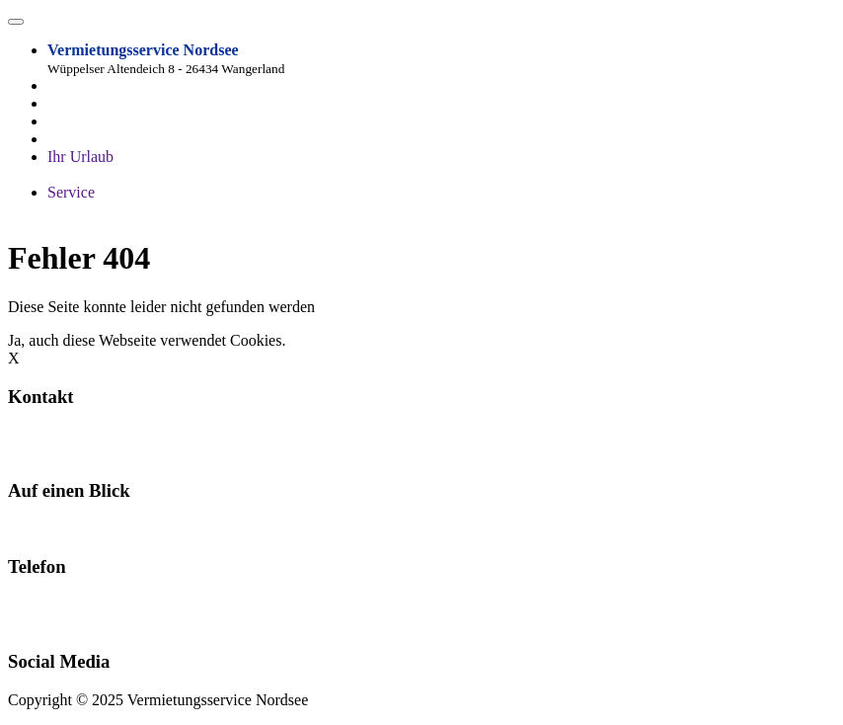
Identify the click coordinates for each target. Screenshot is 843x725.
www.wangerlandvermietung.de (108, 451)
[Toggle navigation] (16, 22)
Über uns (76, 209)
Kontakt (152, 529)
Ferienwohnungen (65, 529)
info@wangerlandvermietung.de (110, 434)
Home (66, 103)
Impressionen (235, 174)
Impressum (144, 209)
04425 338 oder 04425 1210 (61, 614)
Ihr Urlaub (80, 156)
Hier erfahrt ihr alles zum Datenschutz (410, 340)
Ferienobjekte (90, 121)
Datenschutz (222, 209)
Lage (63, 138)
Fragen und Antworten (118, 174)
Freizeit (306, 174)
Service (71, 192)
